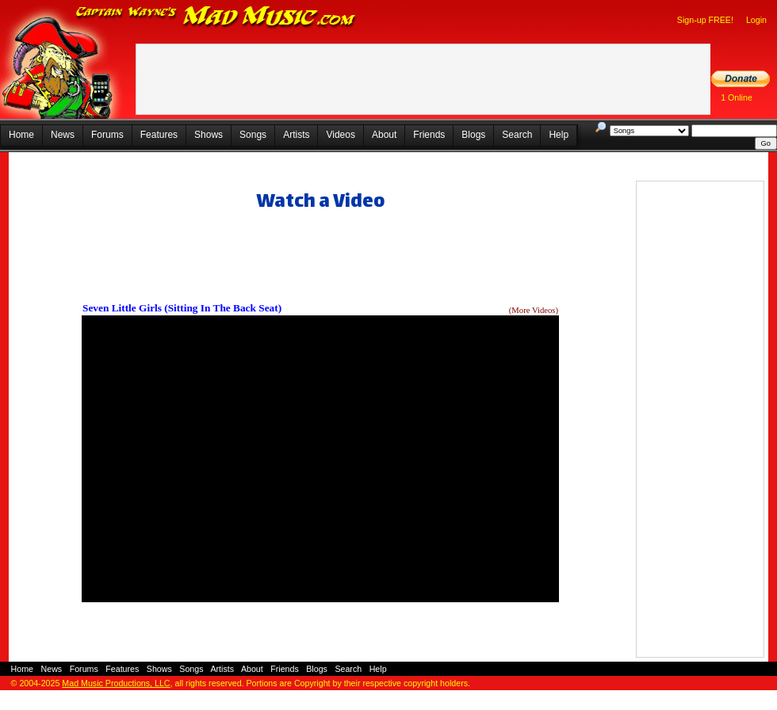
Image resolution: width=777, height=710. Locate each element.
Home (21, 134)
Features (159, 134)
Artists (296, 134)
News (63, 134)
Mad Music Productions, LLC (116, 683)
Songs (252, 134)
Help (558, 134)
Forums (107, 134)
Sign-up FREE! (705, 20)
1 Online (736, 97)
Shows (208, 134)
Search (517, 134)
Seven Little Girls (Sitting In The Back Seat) (181, 308)
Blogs (473, 134)
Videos (340, 134)
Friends (429, 134)
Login (756, 20)
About (384, 134)
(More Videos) (533, 310)
